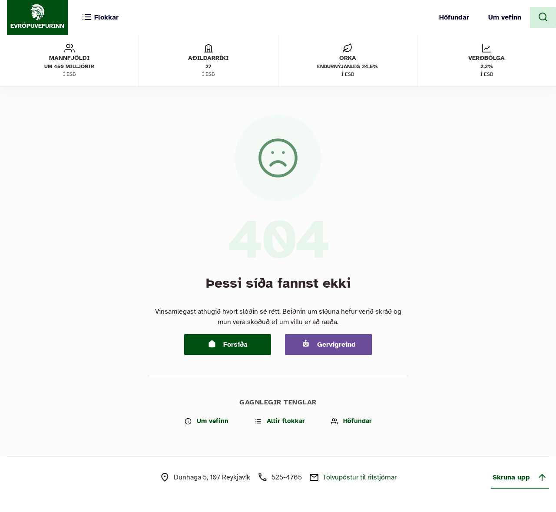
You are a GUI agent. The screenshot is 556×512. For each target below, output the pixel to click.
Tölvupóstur (360, 477)
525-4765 (286, 477)
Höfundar (454, 17)
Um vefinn (504, 17)
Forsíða (228, 344)
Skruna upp (520, 477)
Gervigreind (328, 344)
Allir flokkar (280, 421)
